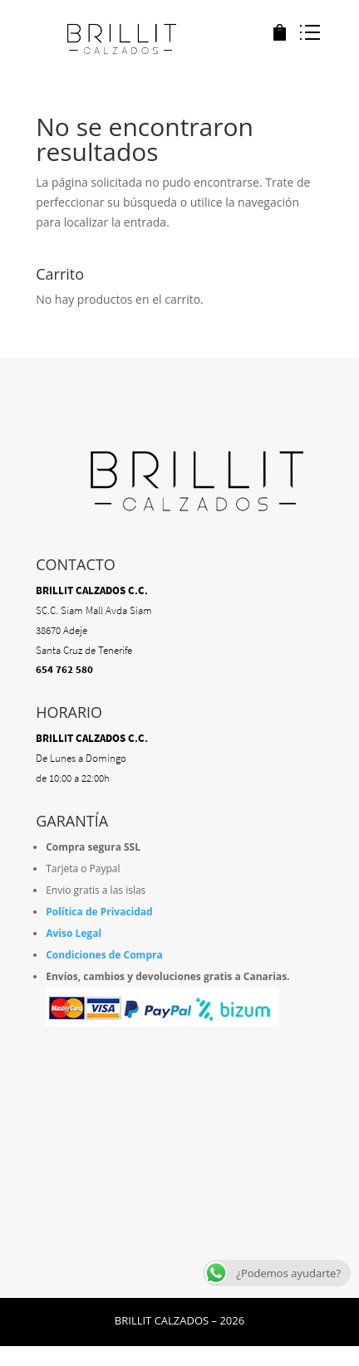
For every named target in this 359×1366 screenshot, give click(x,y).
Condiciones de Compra (104, 955)
